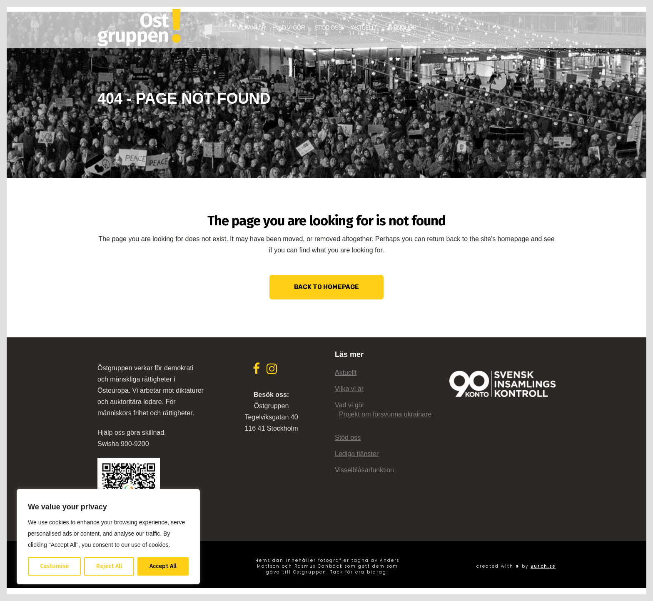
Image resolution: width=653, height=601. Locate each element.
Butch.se (543, 566)
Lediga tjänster (357, 453)
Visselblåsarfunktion (364, 470)
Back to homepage (326, 281)
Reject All (109, 566)
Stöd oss (348, 437)
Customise (54, 566)
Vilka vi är (349, 388)
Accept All (163, 566)
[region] (108, 536)
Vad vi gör (349, 405)
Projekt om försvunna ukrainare (385, 414)
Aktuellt (345, 372)
